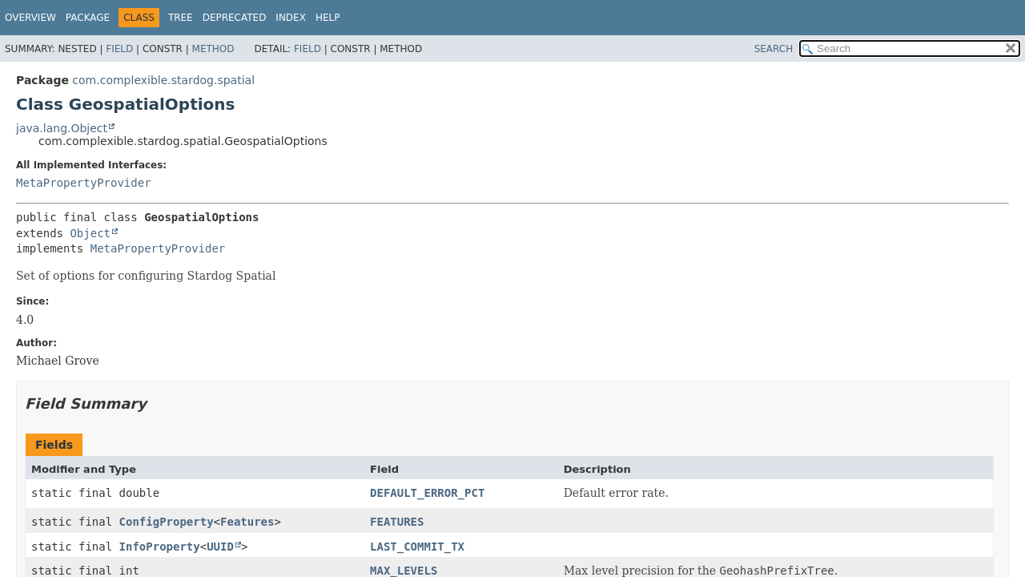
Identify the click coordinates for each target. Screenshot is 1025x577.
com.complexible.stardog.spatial (163, 80)
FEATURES (397, 521)
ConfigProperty (166, 521)
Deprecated (235, 17)
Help (328, 17)
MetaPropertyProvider (83, 182)
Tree (180, 17)
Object (90, 233)
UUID (220, 546)
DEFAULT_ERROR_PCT (427, 492)
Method (213, 48)
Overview (30, 17)
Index (290, 17)
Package (88, 17)
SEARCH (774, 48)
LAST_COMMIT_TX (417, 546)
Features (247, 521)
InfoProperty (159, 546)
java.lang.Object (61, 128)
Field (119, 48)
